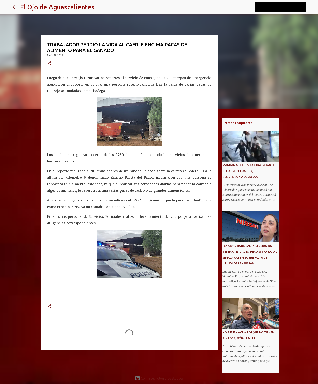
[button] (49, 63)
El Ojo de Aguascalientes (57, 7)
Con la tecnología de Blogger (159, 378)
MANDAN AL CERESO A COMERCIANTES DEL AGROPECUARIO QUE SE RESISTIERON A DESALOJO (249, 170)
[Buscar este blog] (284, 7)
